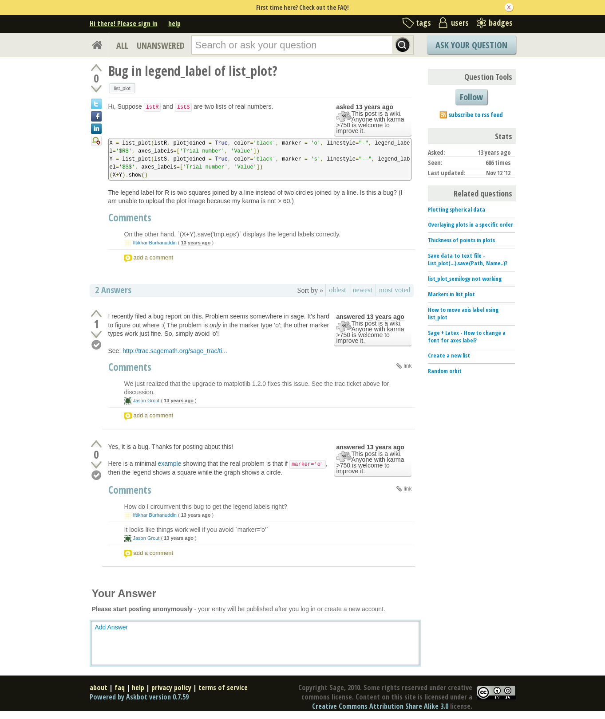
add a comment (154, 257)
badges (501, 22)
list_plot (122, 88)
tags (423, 22)
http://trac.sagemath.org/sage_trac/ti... (175, 350)
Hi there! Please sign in (124, 23)
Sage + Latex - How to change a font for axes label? (467, 336)
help (174, 23)
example (170, 463)
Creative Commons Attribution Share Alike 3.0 (380, 706)
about (98, 687)
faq (120, 687)
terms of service (223, 687)
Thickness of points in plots (461, 240)
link (407, 366)
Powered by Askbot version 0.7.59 (139, 697)
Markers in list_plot (451, 294)
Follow (471, 97)
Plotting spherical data (456, 209)
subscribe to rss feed (475, 114)
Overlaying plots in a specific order (470, 224)
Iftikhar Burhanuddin (155, 242)
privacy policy (171, 687)
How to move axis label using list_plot (463, 313)
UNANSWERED (161, 45)
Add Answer (111, 627)
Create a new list (449, 355)
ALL (122, 45)
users (460, 22)
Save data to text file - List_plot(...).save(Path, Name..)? (467, 259)
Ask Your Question (471, 45)
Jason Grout (146, 400)
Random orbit (445, 371)
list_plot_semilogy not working (465, 279)
